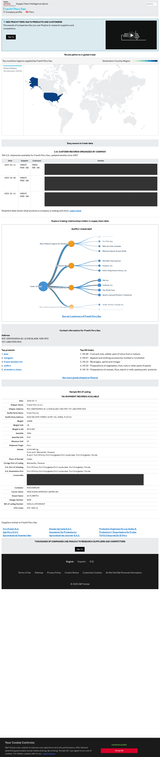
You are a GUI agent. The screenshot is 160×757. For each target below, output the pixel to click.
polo (6, 354)
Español (82, 562)
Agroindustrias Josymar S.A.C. (64, 535)
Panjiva (9, 3)
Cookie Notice (72, 573)
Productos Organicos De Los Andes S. (118, 529)
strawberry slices (12, 370)
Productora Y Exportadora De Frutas (117, 532)
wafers (7, 366)
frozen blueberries (13, 362)
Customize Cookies (92, 573)
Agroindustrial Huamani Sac (17, 535)
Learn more (75, 211)
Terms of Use (24, 573)
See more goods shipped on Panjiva (80, 378)
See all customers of (81, 316)
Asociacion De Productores (62, 532)
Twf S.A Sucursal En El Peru (113, 535)
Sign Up (11, 37)
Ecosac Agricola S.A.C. (60, 529)
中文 (92, 562)
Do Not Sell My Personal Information (124, 573)
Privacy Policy (54, 573)
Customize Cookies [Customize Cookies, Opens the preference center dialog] (119, 749)
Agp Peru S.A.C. (11, 532)
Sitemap (39, 573)
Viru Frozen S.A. (11, 529)
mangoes (8, 358)
